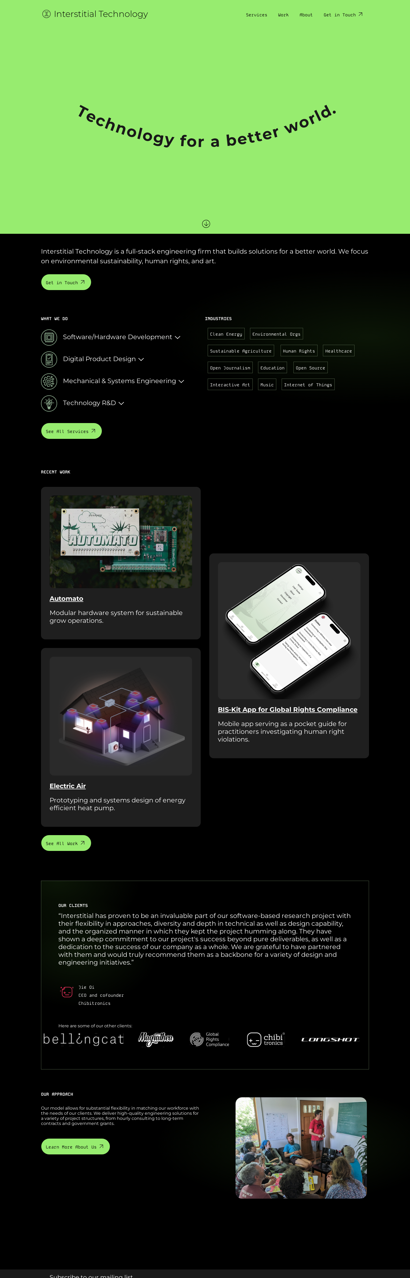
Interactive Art (230, 384)
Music (267, 384)
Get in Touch (344, 14)
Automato (66, 598)
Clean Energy (226, 333)
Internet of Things (308, 384)
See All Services (71, 431)
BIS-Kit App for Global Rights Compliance (287, 709)
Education (272, 367)
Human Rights (299, 350)
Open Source (310, 367)
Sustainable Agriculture (241, 350)
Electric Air (68, 786)
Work (283, 14)
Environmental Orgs (276, 333)
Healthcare (338, 350)
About (306, 14)
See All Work (66, 843)
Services (256, 14)
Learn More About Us (75, 1146)
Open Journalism (230, 367)
